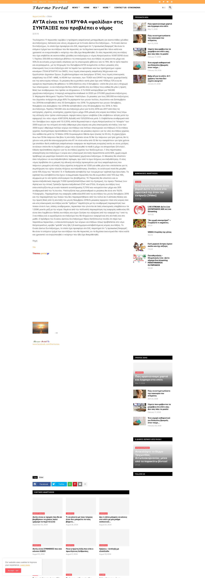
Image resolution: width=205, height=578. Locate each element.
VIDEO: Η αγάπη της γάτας (160, 232)
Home (35, 2)
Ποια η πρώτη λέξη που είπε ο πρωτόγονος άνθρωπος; (79, 550)
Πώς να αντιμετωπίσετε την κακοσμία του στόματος (159, 37)
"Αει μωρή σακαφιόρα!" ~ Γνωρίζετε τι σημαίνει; (159, 221)
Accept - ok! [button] (13, 570)
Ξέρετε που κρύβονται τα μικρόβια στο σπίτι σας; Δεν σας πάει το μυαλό (159, 51)
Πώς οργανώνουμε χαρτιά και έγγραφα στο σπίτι (160, 25)
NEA (95, 7)
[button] (164, 7)
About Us (42, 2)
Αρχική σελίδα (39, 16)
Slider (49, 16)
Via (34, 247)
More (105, 7)
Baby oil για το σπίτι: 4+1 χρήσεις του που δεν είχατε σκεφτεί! (159, 78)
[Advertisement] (77, 294)
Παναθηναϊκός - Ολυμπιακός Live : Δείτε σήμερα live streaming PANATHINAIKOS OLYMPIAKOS (159, 260)
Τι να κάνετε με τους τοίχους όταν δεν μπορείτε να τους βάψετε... (79, 519)
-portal (41, 253)
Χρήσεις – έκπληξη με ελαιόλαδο (109, 550)
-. (41, 341)
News (75, 7)
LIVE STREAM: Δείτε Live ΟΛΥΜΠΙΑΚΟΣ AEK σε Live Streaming (159, 209)
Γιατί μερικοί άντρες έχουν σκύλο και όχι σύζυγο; (160, 245)
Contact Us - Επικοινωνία (57, 2)
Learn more (25, 565)
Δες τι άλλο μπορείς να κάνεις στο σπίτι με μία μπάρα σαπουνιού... (113, 519)
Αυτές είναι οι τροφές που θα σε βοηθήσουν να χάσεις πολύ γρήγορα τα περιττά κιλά (47, 519)
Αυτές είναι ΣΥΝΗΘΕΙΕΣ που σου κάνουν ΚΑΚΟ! (47, 550)
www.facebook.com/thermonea (81, 379)
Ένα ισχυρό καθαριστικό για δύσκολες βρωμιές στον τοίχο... (159, 64)
